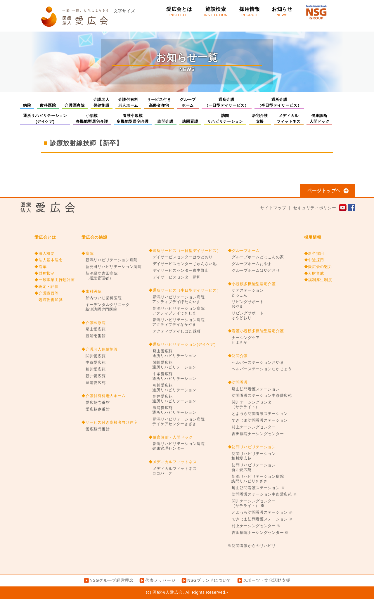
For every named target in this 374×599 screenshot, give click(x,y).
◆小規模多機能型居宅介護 (252, 284)
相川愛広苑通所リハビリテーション (172, 387)
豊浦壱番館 (93, 336)
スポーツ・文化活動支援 (266, 580)
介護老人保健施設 (102, 102)
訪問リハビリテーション (225, 118)
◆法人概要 (44, 254)
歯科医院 (48, 105)
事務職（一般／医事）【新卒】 (77, 162)
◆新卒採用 (314, 254)
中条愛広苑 (93, 363)
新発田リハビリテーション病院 (112, 267)
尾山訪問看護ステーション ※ (256, 488)
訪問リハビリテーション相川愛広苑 (252, 456)
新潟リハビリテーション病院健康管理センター (177, 446)
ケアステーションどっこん (246, 292)
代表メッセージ (160, 580)
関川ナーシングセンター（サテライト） (252, 404)
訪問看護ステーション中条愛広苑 (260, 396)
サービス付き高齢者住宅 (159, 102)
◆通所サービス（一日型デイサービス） (185, 251)
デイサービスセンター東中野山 (179, 271)
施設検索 (216, 12)
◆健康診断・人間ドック (171, 437)
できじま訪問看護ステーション (258, 420)
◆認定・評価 (46, 287)
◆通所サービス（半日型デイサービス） (185, 290)
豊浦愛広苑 (93, 383)
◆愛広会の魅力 (318, 267)
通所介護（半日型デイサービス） (279, 102)
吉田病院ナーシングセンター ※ (258, 533)
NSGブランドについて (209, 580)
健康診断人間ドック (319, 118)
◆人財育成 (314, 273)
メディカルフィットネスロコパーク (173, 471)
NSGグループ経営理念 (112, 580)
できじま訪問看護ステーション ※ (260, 519)
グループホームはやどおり (254, 271)
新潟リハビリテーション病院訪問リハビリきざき (256, 479)
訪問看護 (190, 121)
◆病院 (88, 254)
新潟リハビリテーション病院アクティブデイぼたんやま (177, 299)
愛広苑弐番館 (96, 429)
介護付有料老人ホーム (128, 102)
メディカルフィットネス (289, 118)
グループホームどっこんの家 (256, 257)
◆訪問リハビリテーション (252, 447)
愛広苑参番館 (96, 409)
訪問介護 (165, 121)
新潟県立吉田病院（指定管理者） (99, 275)
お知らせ (282, 12)
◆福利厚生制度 (318, 280)
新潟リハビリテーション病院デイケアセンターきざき (177, 421)
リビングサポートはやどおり (246, 315)
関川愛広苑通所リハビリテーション (172, 365)
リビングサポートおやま (246, 304)
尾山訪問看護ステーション (254, 389)
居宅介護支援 (260, 118)
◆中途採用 (314, 260)
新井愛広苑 (93, 376)
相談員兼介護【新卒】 (305, 162)
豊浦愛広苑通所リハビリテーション (172, 410)
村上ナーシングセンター (252, 427)
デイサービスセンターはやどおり (181, 257)
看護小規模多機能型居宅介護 (133, 118)
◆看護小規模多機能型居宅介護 (256, 331)
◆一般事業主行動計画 (54, 280)
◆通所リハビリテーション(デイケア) (182, 344)
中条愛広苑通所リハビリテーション (172, 376)
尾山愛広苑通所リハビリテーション (172, 353)
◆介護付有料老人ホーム (104, 396)
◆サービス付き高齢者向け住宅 (110, 422)
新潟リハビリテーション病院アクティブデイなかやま (177, 322)
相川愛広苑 (93, 369)
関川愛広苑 (93, 356)
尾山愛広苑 (93, 329)
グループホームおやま (250, 264)
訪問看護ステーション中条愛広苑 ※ (262, 494)
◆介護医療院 (93, 323)
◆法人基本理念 (48, 260)
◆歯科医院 (92, 292)
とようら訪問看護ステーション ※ (260, 512)
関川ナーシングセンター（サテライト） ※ (252, 503)
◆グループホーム (244, 251)
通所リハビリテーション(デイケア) (45, 118)
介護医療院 (75, 105)
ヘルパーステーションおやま (256, 363)
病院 (27, 105)
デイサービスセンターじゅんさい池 (183, 264)
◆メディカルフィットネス (173, 462)
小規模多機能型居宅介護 (92, 118)
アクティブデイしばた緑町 (175, 331)
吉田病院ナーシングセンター (256, 434)
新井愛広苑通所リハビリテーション (172, 398)
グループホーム (188, 102)
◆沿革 (40, 267)
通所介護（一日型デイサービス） (227, 102)
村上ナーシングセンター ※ (254, 526)
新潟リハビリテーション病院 (110, 260)
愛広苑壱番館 (96, 403)
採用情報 (249, 12)
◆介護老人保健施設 (99, 349)
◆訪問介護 (238, 356)
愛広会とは (179, 12)
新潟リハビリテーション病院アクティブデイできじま (177, 311)
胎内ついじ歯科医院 (102, 298)
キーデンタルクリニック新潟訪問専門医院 (105, 307)
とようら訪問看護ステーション (258, 414)
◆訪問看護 (238, 382)
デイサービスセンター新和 (175, 277)
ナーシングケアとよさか (244, 340)
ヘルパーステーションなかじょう (260, 369)
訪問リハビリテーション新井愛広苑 (252, 467)
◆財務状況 (44, 273)
